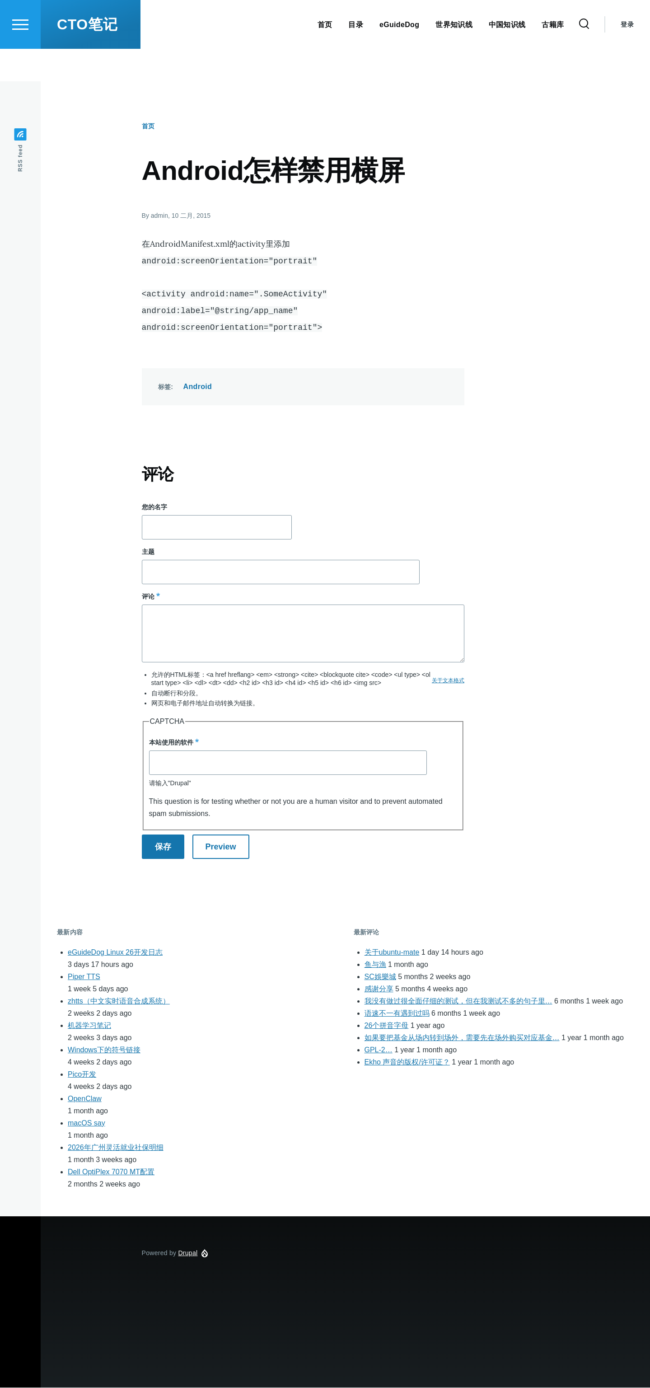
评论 (148, 596)
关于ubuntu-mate (392, 953)
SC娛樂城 (380, 977)
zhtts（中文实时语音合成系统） (119, 1001)
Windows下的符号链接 (104, 1050)
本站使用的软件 (171, 742)
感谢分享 (379, 989)
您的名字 (154, 507)
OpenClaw (85, 1099)
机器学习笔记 (89, 1026)
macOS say (86, 1123)
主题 (148, 552)
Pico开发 (82, 1075)
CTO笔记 (87, 57)
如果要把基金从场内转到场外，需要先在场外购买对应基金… (462, 1038)
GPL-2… (379, 1050)
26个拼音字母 (387, 1026)
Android (197, 387)
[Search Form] (584, 57)
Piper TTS (84, 977)
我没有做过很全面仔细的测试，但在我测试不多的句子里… (458, 1001)
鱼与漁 (375, 965)
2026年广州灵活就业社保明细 (116, 1148)
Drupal (187, 1253)
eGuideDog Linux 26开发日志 (115, 953)
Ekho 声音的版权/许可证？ (407, 1062)
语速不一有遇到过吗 (397, 1014)
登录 (627, 57)
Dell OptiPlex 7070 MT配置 (111, 1172)
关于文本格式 (448, 681)
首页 (148, 126)
